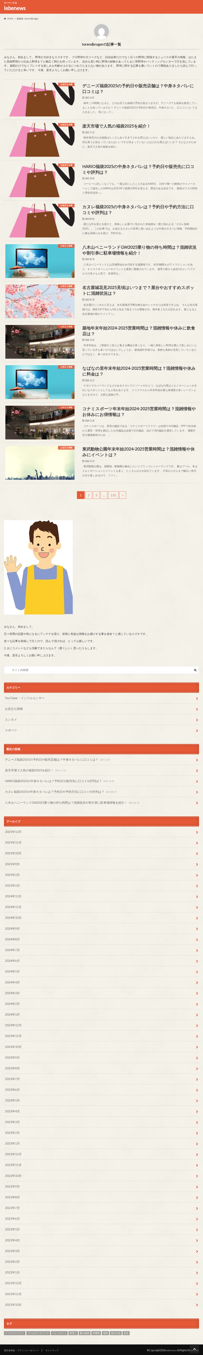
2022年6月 (11, 1222)
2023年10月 (12, 1059)
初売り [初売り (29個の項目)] (73, 1331)
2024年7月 (11, 967)
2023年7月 (11, 1089)
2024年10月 (12, 936)
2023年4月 (11, 1120)
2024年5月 (11, 987)
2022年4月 (11, 1242)
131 (113, 523)
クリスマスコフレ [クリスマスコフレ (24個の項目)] (14, 1331)
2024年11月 (12, 926)
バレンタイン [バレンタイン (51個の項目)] (59, 1331)
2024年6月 (11, 977)
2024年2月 (11, 1018)
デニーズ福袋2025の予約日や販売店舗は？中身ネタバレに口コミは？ (55, 786)
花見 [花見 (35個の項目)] (126, 1331)
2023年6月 (11, 1099)
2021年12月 (12, 1283)
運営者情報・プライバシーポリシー (24, 1348)
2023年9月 (11, 1069)
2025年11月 (12, 865)
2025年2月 (11, 895)
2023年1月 (11, 1150)
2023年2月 (11, 1140)
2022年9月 (11, 1191)
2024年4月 (11, 997)
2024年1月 (11, 1028)
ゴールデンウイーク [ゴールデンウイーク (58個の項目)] (38, 1331)
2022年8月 (11, 1201)
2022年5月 (11, 1232)
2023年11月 (12, 1048)
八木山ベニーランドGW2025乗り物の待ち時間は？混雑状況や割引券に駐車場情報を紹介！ (68, 826)
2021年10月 (12, 1303)
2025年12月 (12, 855)
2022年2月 (11, 1262)
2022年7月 (11, 1212)
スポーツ (10, 756)
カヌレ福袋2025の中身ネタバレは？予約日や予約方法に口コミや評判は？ (57, 816)
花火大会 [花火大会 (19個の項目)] (116, 1331)
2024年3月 (11, 1008)
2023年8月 (11, 1079)
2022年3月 (11, 1252)
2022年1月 (11, 1273)
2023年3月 (11, 1130)
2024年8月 (11, 957)
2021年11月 (12, 1293)
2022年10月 (12, 1181)
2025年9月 (11, 885)
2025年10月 (12, 875)
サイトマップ (59, 1348)
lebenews (15, 8)
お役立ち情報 (13, 736)
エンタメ (10, 746)
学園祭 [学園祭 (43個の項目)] (96, 1331)
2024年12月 (12, 916)
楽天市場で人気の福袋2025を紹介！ (34, 796)
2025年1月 (11, 906)
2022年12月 (12, 1161)
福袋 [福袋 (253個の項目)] (105, 1331)
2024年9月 (11, 946)
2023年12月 (12, 1038)
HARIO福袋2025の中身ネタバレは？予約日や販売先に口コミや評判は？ (56, 806)
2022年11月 (12, 1171)
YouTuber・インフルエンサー (24, 726)
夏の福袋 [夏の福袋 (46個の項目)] (84, 1331)
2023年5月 (11, 1110)
